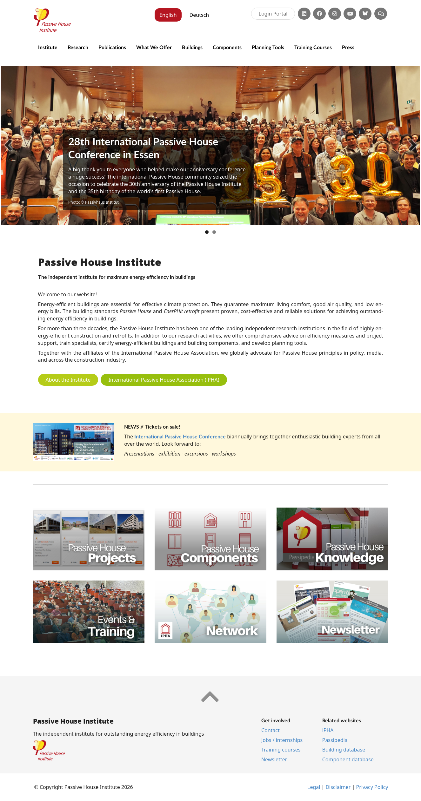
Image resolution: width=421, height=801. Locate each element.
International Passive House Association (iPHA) (163, 379)
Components (227, 47)
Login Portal (273, 13)
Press (348, 47)
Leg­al (314, 787)
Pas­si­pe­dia (335, 740)
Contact (270, 730)
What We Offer (154, 47)
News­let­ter (274, 759)
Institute (47, 47)
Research (78, 47)
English (168, 14)
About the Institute (68, 379)
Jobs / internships (282, 740)
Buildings (192, 47)
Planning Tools (268, 47)
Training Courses (313, 47)
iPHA (328, 730)
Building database (343, 749)
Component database (348, 759)
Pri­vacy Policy (372, 787)
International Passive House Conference (180, 436)
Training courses (281, 749)
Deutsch (199, 14)
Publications (112, 47)
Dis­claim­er (338, 787)
